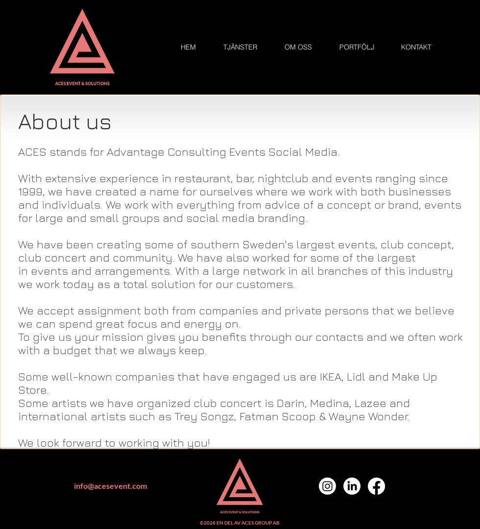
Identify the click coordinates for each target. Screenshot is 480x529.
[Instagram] (327, 486)
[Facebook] (376, 486)
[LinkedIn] (351, 486)
